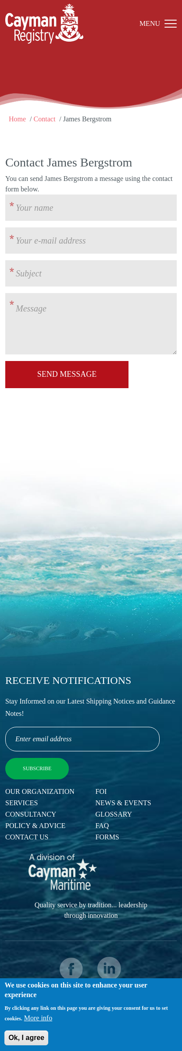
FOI (101, 791)
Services (21, 803)
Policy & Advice (35, 825)
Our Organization (40, 791)
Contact (45, 119)
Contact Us (26, 837)
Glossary (114, 814)
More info (38, 1022)
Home (17, 119)
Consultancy (30, 814)
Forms (107, 837)
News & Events (123, 803)
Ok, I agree (26, 1042)
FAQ (102, 825)
